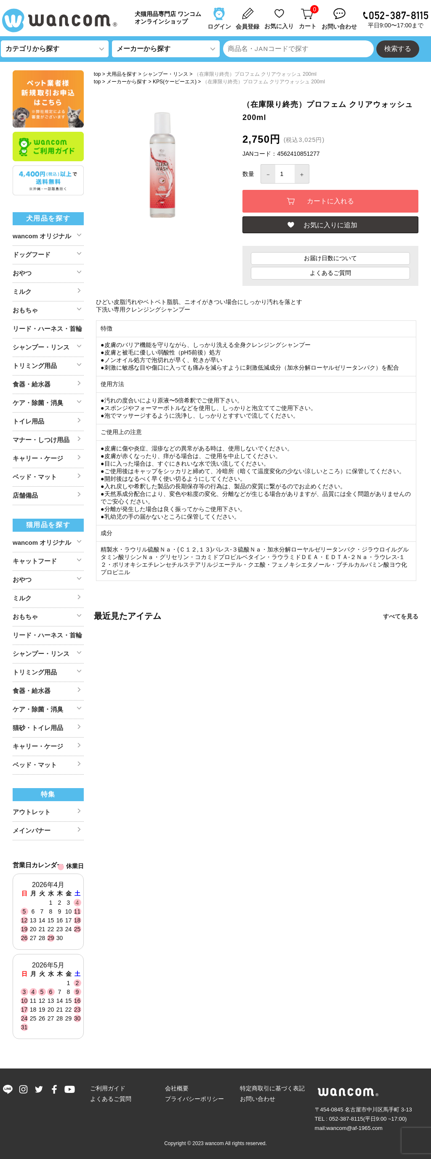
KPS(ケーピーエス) (175, 82)
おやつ (22, 273)
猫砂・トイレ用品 (38, 727)
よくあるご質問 (330, 274)
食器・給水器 (32, 384)
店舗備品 (25, 495)
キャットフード (35, 561)
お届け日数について (330, 259)
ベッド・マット (35, 476)
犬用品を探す (121, 74)
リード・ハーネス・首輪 (47, 328)
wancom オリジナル (42, 236)
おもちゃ (25, 310)
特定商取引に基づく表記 (272, 1088)
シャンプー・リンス (165, 74)
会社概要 (177, 1088)
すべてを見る (400, 617)
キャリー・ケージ (38, 458)
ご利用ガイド (107, 1088)
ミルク (22, 291)
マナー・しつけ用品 (41, 439)
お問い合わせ (257, 1098)
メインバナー (32, 830)
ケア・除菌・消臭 (38, 402)
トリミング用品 (35, 365)
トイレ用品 (28, 421)
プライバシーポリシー (194, 1098)
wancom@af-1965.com (354, 1128)
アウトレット (32, 811)
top (97, 74)
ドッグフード (32, 254)
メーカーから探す (126, 82)
